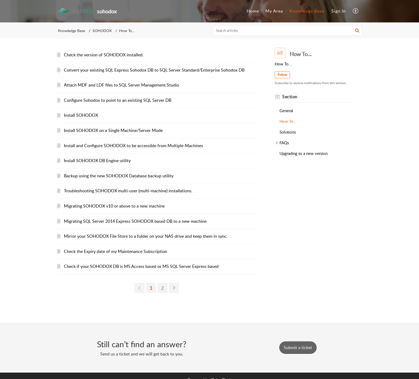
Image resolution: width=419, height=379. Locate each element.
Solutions (288, 132)
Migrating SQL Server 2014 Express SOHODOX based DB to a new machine (135, 221)
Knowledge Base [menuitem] (306, 11)
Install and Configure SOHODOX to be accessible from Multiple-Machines (133, 146)
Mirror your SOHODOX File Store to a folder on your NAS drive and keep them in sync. (146, 236)
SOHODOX (102, 30)
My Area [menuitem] (274, 11)
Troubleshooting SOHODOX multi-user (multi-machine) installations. (128, 191)
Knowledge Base (71, 30)
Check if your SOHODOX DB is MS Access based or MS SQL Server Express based (141, 266)
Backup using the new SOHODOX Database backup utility (118, 176)
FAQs (284, 142)
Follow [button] (282, 74)
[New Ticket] (298, 347)
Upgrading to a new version (304, 153)
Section (289, 97)
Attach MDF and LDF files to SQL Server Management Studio (121, 85)
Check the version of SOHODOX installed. (103, 55)
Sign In (338, 11)
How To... (288, 121)
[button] (357, 30)
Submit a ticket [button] (298, 347)
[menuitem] (253, 11)
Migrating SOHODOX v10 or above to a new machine (114, 206)
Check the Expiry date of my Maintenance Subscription (115, 251)
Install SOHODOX (81, 115)
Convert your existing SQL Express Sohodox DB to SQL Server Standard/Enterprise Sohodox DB (154, 70)
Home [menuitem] (253, 11)
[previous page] (139, 288)
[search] (287, 30)
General (286, 110)
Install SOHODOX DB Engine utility (97, 160)
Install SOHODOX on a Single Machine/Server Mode (113, 130)
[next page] (174, 288)
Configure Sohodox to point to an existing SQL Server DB (117, 100)
